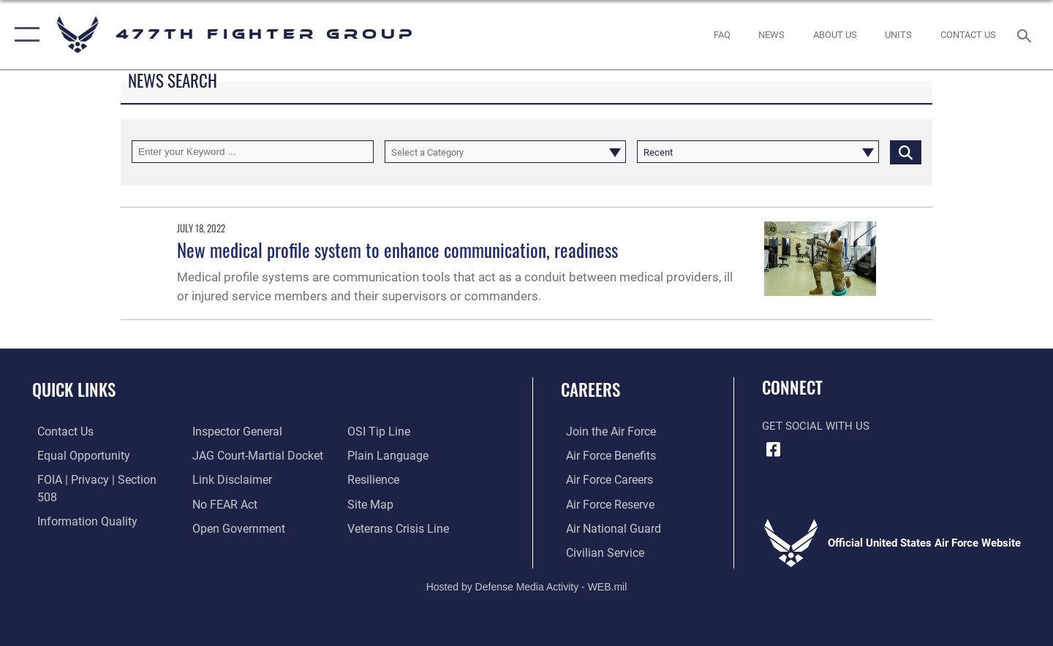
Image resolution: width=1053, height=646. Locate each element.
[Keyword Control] (253, 151)
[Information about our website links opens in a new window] (229, 455)
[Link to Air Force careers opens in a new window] (603, 479)
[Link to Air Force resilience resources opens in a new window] (374, 455)
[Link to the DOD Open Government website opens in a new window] (234, 502)
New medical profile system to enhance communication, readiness (397, 249)
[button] (24, 34)
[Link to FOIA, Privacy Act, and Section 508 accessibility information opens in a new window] (99, 479)
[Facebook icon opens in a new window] (773, 449)
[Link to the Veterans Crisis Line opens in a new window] (398, 502)
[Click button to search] (905, 151)
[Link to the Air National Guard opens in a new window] (606, 526)
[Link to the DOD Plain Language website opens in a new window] (386, 431)
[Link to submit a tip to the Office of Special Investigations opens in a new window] (220, 526)
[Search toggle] (1026, 34)
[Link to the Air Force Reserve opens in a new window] (604, 502)
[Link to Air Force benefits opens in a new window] (604, 455)
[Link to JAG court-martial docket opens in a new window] (254, 431)
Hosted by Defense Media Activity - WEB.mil (526, 585)
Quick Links (74, 389)
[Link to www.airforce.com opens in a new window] (604, 431)
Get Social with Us (815, 426)
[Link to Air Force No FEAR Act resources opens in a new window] (222, 479)
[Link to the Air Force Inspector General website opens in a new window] (75, 526)
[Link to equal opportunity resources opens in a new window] (75, 455)
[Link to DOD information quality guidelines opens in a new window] (79, 502)
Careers (590, 389)
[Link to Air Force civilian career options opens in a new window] (598, 551)
